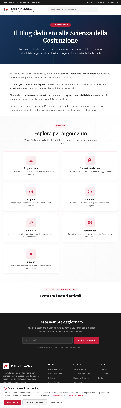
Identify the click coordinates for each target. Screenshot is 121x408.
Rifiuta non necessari (35, 402)
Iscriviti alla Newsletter (86, 340)
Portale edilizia (55, 369)
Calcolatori (78, 382)
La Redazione (112, 2)
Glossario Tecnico (81, 378)
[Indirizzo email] (47, 340)
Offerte (51, 378)
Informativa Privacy (74, 395)
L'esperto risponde (81, 374)
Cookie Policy (57, 395)
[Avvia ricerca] (95, 9)
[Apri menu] (115, 10)
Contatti (90, 2)
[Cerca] (70, 9)
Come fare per (54, 382)
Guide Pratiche (79, 369)
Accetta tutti (12, 402)
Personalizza (56, 402)
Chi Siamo (100, 2)
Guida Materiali (55, 374)
